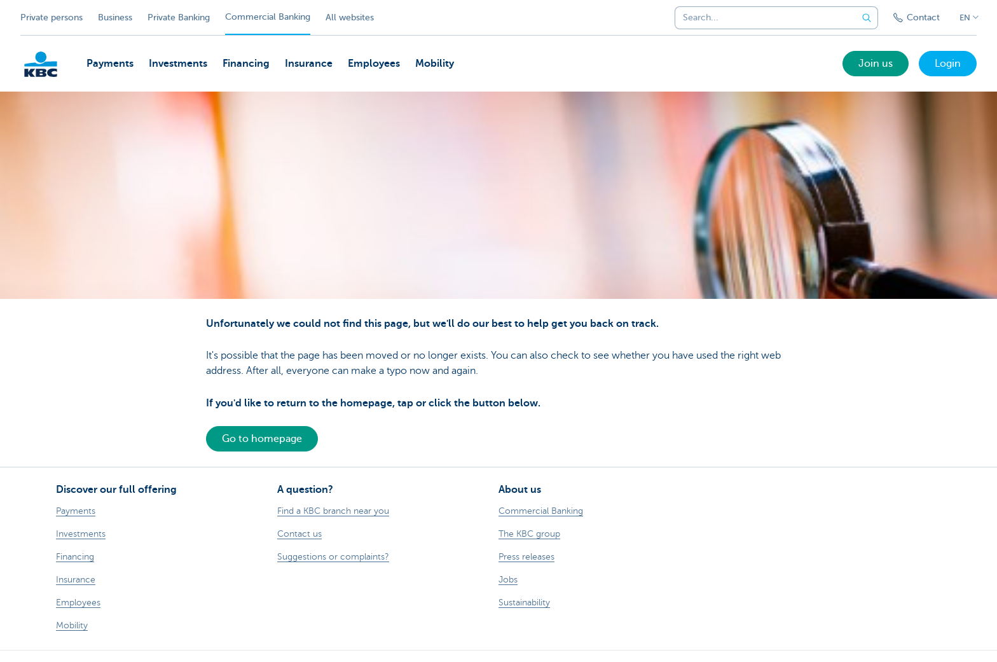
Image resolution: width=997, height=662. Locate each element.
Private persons (51, 17)
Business (115, 17)
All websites (350, 17)
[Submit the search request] (866, 17)
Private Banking (179, 17)
